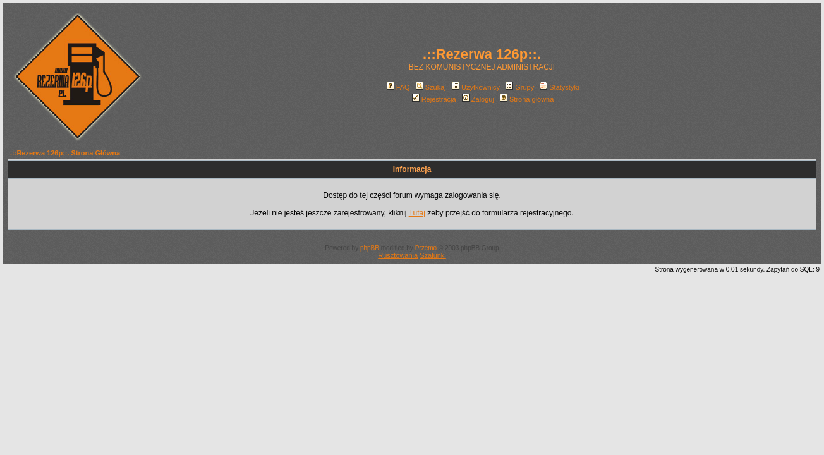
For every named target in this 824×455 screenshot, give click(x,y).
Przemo (426, 248)
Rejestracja (434, 99)
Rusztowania (398, 255)
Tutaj (417, 213)
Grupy (520, 87)
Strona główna (527, 99)
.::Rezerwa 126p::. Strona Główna (65, 153)
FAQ (398, 87)
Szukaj (431, 87)
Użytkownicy (476, 87)
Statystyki (559, 87)
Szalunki (433, 255)
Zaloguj (478, 99)
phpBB (369, 248)
